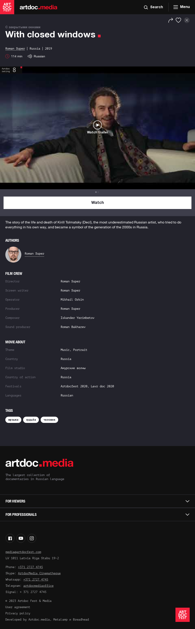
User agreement (17, 607)
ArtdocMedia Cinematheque (39, 573)
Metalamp (60, 619)
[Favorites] (178, 20)
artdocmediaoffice (38, 585)
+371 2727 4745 (30, 567)
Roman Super (34, 253)
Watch (97, 203)
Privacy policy (17, 613)
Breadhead (81, 619)
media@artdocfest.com (23, 552)
